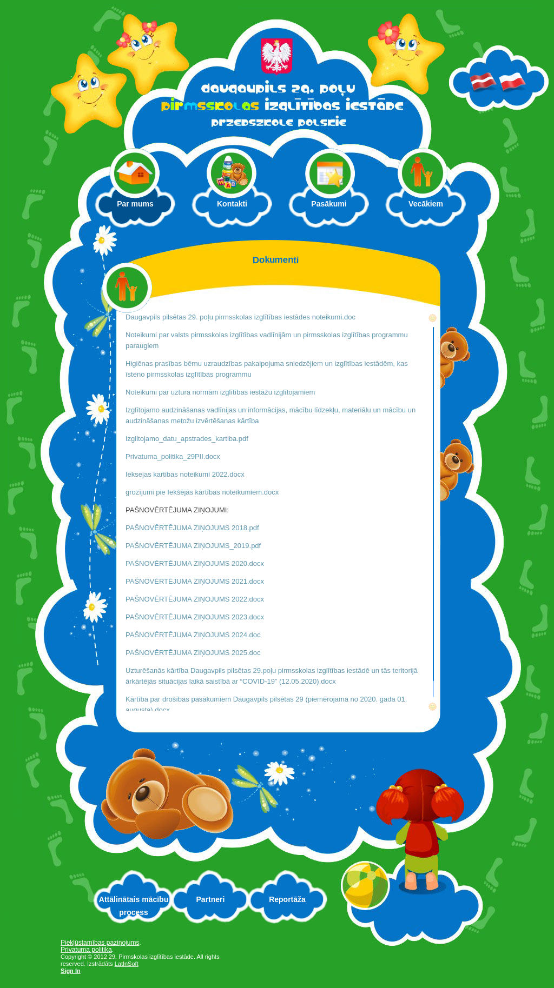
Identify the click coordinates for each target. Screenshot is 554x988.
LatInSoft (126, 963)
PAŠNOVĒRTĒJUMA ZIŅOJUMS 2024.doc (193, 635)
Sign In (71, 970)
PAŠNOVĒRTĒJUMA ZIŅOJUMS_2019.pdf (193, 546)
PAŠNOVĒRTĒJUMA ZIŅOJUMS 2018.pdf (192, 528)
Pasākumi (328, 203)
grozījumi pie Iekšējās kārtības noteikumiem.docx (202, 492)
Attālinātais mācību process (133, 906)
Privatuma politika (86, 949)
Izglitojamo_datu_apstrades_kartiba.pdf (188, 439)
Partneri (210, 899)
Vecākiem (431, 206)
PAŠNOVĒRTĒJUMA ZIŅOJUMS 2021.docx (195, 581)
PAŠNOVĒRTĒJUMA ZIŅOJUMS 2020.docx (195, 563)
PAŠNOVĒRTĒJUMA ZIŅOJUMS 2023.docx (195, 617)
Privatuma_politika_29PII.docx (173, 456)
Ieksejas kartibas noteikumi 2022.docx (185, 474)
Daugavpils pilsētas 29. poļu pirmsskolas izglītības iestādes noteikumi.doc (240, 317)
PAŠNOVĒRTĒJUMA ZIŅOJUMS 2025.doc (193, 653)
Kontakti (232, 203)
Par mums (141, 206)
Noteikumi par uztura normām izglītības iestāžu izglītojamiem (220, 392)
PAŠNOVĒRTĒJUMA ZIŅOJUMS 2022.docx (195, 599)
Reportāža (287, 899)
